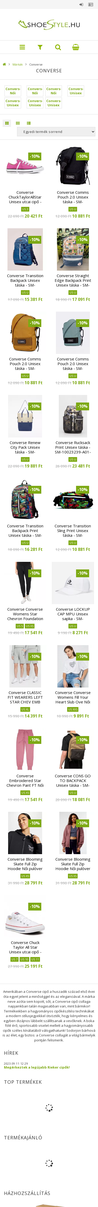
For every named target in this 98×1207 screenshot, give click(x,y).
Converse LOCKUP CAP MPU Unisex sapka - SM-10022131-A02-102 (73, 616)
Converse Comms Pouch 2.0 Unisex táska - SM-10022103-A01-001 (73, 199)
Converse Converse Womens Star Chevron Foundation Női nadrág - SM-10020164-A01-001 (25, 618)
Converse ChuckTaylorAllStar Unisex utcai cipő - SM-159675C (25, 199)
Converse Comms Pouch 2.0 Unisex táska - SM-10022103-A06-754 (25, 366)
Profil (91, 4)
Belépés (81, 4)
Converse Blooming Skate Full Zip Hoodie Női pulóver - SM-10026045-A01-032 (25, 868)
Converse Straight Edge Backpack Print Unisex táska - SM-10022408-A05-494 (73, 282)
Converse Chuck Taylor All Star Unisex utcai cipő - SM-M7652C (25, 949)
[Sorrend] (56, 131)
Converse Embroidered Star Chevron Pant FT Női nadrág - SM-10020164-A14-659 (25, 785)
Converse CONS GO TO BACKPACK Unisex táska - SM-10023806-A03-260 (73, 782)
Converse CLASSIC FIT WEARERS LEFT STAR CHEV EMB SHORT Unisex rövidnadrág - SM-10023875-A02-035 (25, 704)
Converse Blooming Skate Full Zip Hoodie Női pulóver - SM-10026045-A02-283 (72, 868)
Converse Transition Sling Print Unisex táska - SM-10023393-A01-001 (73, 532)
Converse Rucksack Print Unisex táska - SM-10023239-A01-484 (73, 449)
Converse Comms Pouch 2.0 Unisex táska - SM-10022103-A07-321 (73, 366)
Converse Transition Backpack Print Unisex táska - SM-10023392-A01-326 (25, 532)
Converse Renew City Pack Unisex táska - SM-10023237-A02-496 (25, 449)
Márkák (18, 64)
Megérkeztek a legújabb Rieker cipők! (37, 1067)
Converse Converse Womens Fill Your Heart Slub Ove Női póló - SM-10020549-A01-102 (73, 702)
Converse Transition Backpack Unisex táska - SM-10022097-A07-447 (25, 282)
